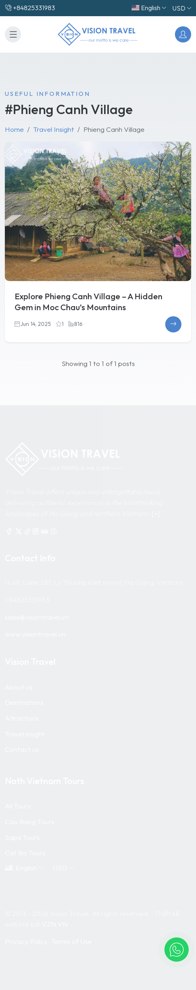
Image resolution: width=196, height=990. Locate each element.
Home (14, 129)
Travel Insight (53, 129)
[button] (176, 949)
